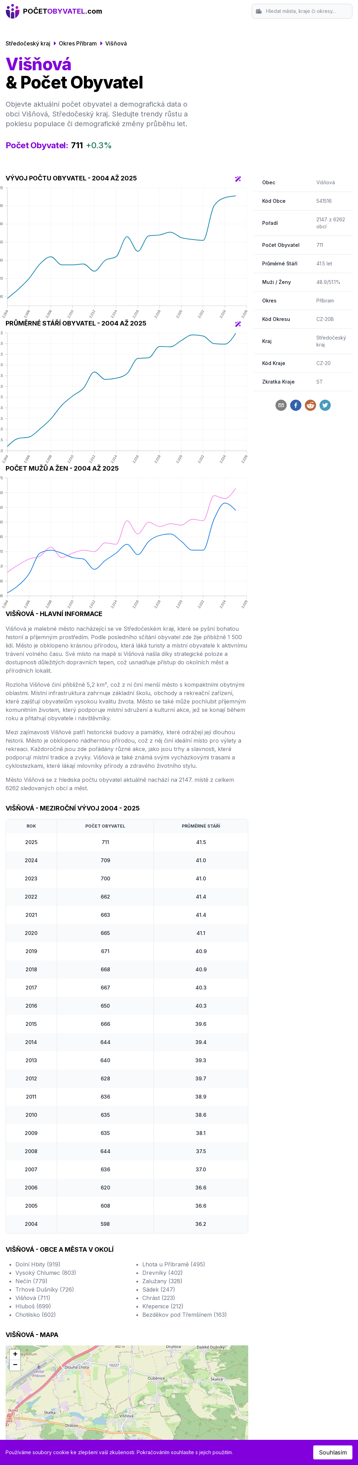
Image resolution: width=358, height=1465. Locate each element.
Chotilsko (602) (35, 1314)
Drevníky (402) (162, 1272)
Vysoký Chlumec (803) (45, 1272)
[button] (15, 1355)
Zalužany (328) (162, 1281)
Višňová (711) (32, 1297)
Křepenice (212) (163, 1306)
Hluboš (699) (33, 1306)
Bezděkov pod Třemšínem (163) (184, 1314)
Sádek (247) (158, 1289)
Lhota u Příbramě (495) (173, 1264)
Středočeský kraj (28, 43)
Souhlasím (333, 1452)
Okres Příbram (78, 43)
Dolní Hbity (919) (37, 1264)
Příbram (325, 300)
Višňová (116, 43)
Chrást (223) (158, 1297)
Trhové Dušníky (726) (44, 1289)
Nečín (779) (31, 1281)
